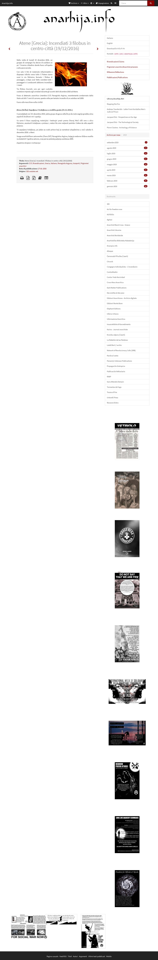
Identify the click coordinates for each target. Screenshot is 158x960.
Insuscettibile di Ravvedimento (118, 324)
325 (108, 204)
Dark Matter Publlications (116, 288)
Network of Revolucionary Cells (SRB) (121, 350)
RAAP (109, 376)
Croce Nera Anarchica (115, 282)
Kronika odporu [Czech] (116, 335)
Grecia (47, 163)
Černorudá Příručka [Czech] (117, 256)
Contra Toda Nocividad (116, 277)
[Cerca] (133, 3)
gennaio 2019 (127, 186)
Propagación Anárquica (116, 366)
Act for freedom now (114, 209)
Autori (75, 956)
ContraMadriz (112, 272)
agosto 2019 (127, 148)
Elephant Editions (113, 308)
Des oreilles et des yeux (115, 293)
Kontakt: (122, 54)
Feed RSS (63, 956)
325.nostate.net (32, 171)
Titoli (70, 956)
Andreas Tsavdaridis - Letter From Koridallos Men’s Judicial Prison (126, 110)
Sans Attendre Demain (115, 382)
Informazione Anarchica (116, 319)
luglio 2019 (127, 153)
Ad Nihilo (110, 214)
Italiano (54, 163)
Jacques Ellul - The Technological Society (122, 122)
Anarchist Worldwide (115, 235)
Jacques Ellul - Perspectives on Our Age (122, 117)
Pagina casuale (52, 956)
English (110, 43)
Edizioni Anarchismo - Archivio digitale (122, 298)
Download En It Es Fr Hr (116, 48)
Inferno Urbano (112, 314)
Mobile (108, 956)
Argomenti (83, 956)
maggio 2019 (127, 164)
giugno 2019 (127, 159)
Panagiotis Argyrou (65, 163)
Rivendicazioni (38, 163)
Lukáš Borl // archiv (114, 345)
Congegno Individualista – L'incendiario (122, 267)
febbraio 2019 (127, 180)
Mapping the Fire (113, 104)
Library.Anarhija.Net (115, 99)
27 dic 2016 (42, 168)
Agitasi (109, 219)
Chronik (110, 261)
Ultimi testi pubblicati (96, 956)
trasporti (76, 163)
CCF (30, 163)
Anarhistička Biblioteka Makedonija (120, 240)
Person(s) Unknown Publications (119, 361)
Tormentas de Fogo (114, 387)
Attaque (110, 251)
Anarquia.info (112, 246)
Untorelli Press (112, 397)
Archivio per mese (113, 135)
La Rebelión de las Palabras (117, 340)
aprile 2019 (127, 170)
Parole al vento (112, 355)
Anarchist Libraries (114, 230)
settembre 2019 (127, 142)
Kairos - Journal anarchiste (117, 329)
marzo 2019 (127, 175)
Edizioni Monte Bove (114, 303)
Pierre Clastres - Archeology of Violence (122, 127)
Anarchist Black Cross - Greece (118, 225)
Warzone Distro (112, 403)
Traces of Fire (112, 392)
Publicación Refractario (116, 371)
